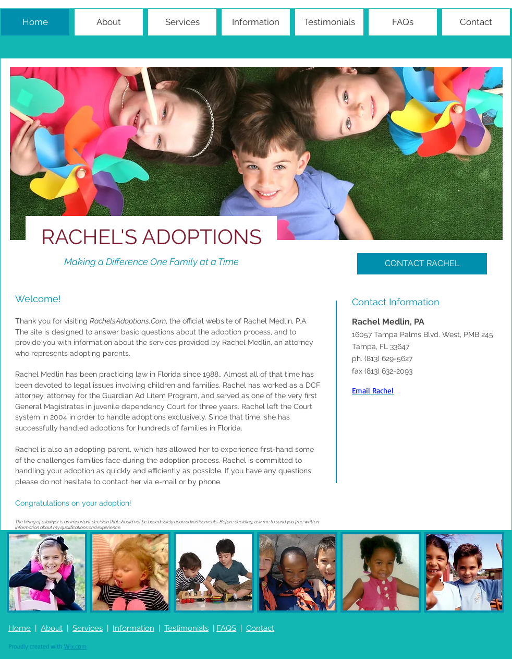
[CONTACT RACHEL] (422, 263)
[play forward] (494, 572)
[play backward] (20, 572)
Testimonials (186, 628)
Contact (260, 628)
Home (19, 628)
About (52, 628)
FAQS (226, 628)
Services (87, 628)
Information (133, 628)
